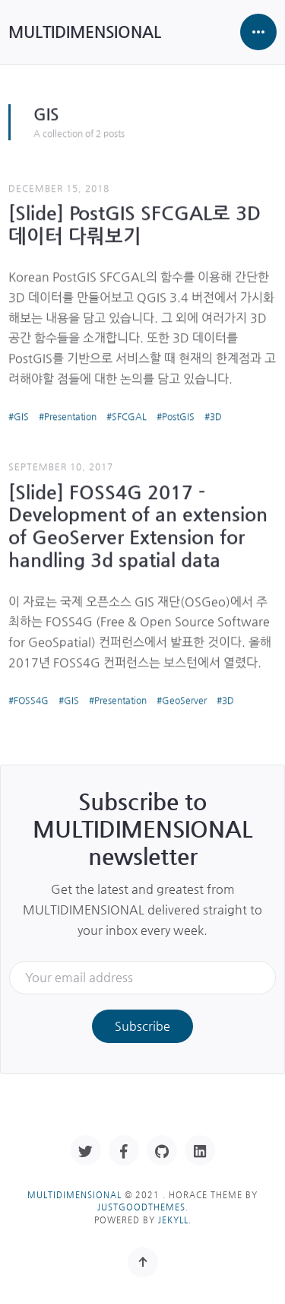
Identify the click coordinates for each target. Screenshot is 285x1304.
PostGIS (178, 415)
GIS (21, 415)
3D (216, 415)
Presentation (70, 415)
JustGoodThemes (141, 1207)
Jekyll (173, 1220)
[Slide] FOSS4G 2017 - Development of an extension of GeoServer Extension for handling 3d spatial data (138, 524)
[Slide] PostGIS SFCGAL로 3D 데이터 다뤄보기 (134, 223)
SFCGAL (129, 415)
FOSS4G (31, 699)
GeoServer (184, 699)
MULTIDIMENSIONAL (84, 31)
